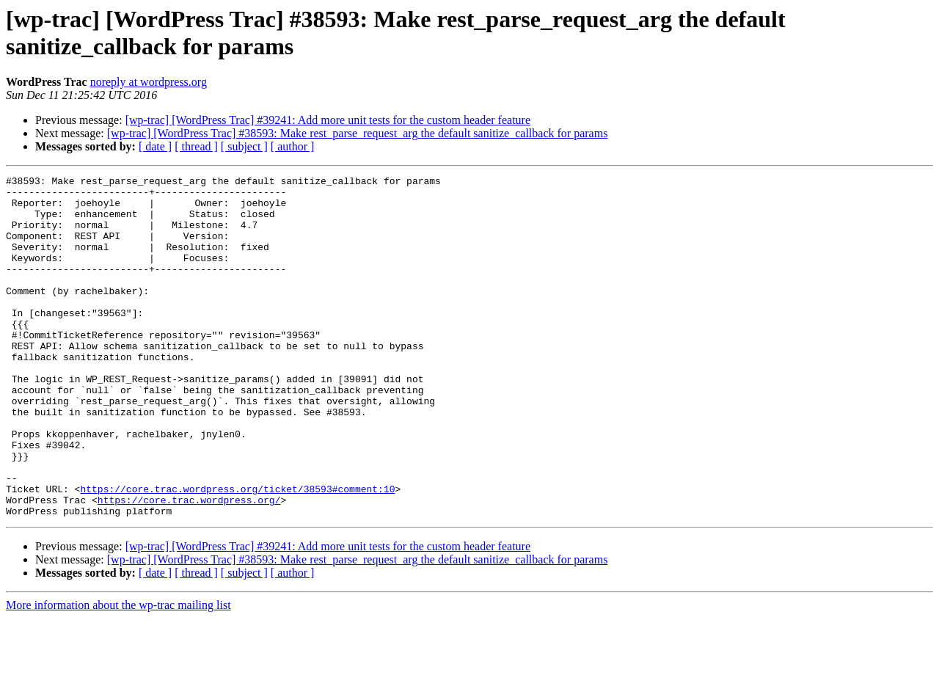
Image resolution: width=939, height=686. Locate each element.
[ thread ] (196, 146)
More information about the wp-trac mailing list (118, 673)
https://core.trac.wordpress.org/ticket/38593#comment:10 (237, 552)
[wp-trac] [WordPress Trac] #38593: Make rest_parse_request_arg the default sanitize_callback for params (357, 133)
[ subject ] (244, 146)
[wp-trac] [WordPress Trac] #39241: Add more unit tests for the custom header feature (327, 120)
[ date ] (155, 146)
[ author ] (293, 146)
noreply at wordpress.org (148, 82)
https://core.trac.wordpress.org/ (189, 565)
